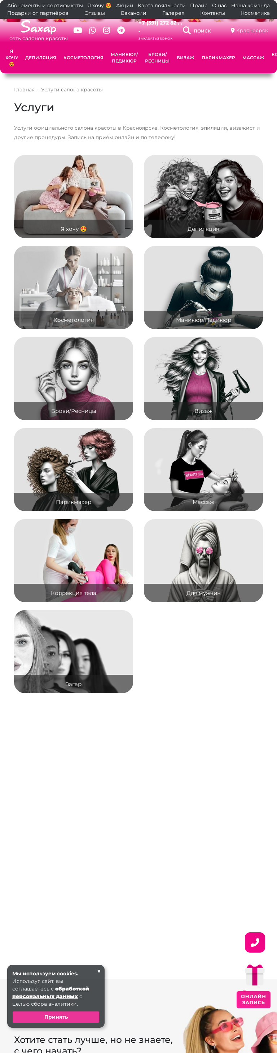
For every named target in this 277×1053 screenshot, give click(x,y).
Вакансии (133, 13)
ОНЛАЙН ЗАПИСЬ (253, 999)
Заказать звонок (155, 38)
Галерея (173, 13)
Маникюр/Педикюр (124, 58)
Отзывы (94, 13)
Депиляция (40, 57)
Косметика (255, 13)
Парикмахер (218, 57)
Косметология (83, 57)
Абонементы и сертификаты (45, 5)
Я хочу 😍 (99, 5)
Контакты (212, 13)
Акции (124, 5)
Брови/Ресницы (157, 58)
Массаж (253, 57)
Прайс (198, 5)
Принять (56, 1017)
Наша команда (250, 5)
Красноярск (252, 30)
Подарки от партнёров (38, 13)
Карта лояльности (162, 5)
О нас (219, 5)
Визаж (185, 57)
